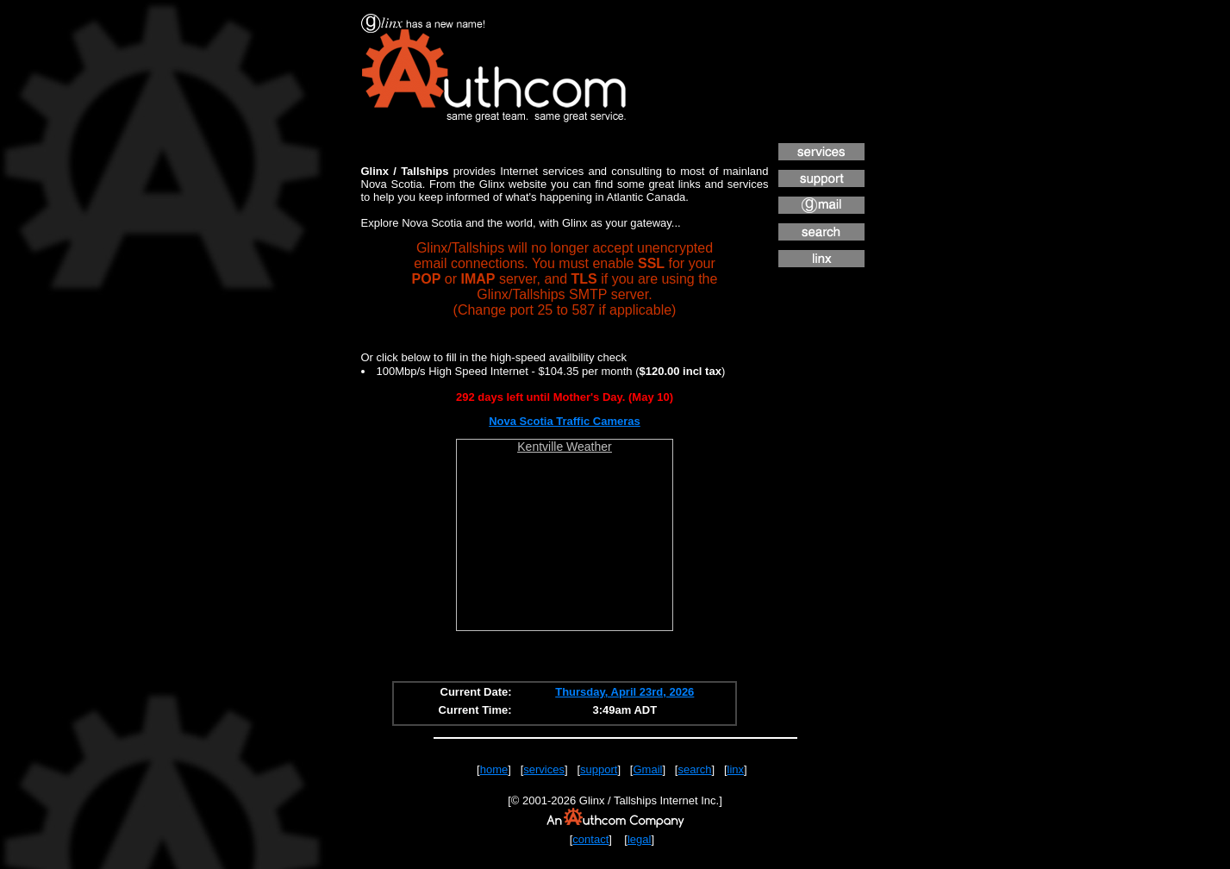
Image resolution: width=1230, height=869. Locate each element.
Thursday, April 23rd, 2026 (624, 691)
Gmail (647, 769)
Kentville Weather (564, 446)
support (598, 769)
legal (639, 839)
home (494, 769)
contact (590, 839)
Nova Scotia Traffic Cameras (564, 421)
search (694, 769)
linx (736, 769)
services (544, 769)
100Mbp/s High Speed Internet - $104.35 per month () (551, 371)
